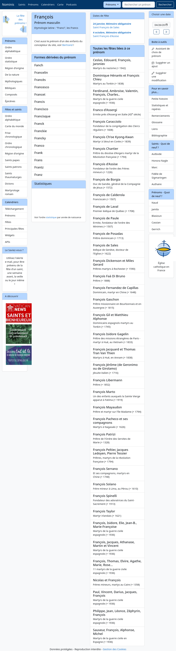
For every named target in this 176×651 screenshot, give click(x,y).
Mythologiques (13, 81)
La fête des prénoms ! (20, 19)
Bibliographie (159, 135)
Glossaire (157, 122)
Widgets (9, 235)
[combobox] (138, 5)
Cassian (156, 222)
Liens (155, 129)
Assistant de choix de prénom (161, 52)
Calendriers (47, 4)
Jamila (155, 209)
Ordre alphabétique (12, 49)
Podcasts (71, 4)
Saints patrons (13, 166)
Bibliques (10, 88)
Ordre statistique (11, 59)
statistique (51, 217)
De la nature (12, 74)
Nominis (8, 4)
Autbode (157, 154)
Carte (60, 4)
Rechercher (165, 4)
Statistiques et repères (160, 107)
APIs (7, 242)
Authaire (157, 184)
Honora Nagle (160, 160)
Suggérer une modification (159, 76)
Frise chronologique (13, 134)
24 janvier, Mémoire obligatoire (112, 23)
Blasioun (157, 215)
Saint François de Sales (106, 27)
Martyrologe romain (12, 192)
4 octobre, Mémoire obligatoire (112, 32)
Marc (154, 167)
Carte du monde (14, 126)
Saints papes (12, 160)
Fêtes (8, 222)
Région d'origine (14, 68)
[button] (156, 31)
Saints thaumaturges (13, 175)
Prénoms (33, 4)
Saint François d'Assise (106, 36)
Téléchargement (14, 208)
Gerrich (156, 229)
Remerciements (161, 115)
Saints (21, 4)
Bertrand (67, 45)
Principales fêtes (14, 228)
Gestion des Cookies (114, 649)
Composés (11, 94)
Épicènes (10, 101)
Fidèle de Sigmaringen (159, 175)
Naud (155, 202)
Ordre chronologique (13, 145)
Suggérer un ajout (161, 64)
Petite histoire (160, 98)
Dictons (9, 183)
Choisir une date (161, 14)
